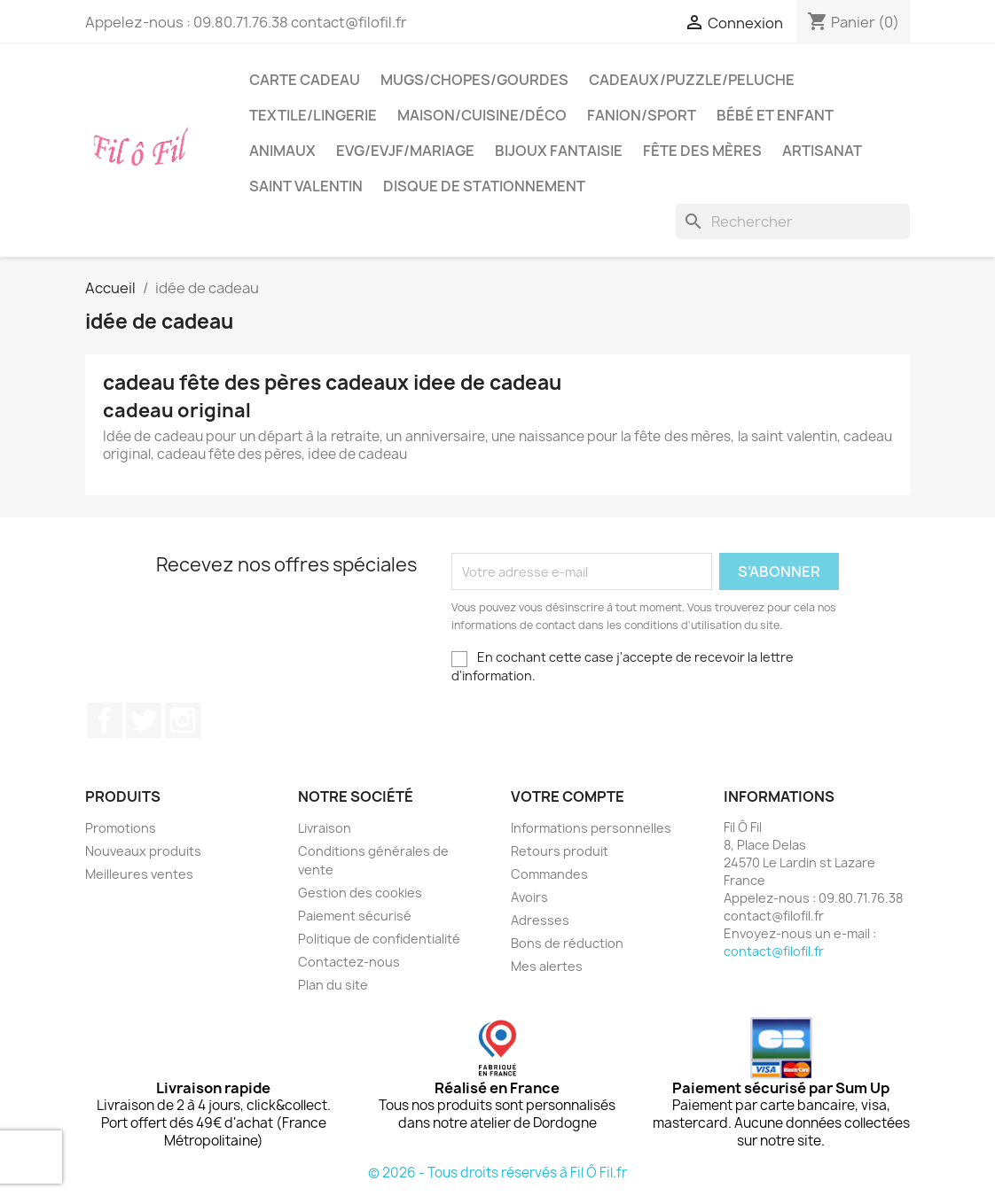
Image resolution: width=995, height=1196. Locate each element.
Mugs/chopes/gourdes (474, 79)
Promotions (120, 827)
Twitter (143, 720)
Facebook (104, 720)
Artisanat (822, 150)
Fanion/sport (641, 115)
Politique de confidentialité (379, 938)
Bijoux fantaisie (559, 150)
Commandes (549, 874)
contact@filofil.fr (774, 951)
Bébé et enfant (775, 115)
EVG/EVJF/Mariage (405, 150)
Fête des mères (702, 150)
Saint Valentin (306, 186)
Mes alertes (547, 966)
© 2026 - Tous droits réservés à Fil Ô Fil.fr (497, 1172)
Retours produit (559, 851)
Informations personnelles (591, 827)
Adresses (540, 920)
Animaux (282, 150)
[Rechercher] (793, 221)
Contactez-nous (349, 961)
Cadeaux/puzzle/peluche (692, 79)
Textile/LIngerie (313, 115)
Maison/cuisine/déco (482, 115)
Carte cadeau (304, 79)
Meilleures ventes (139, 874)
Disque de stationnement (484, 186)
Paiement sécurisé (354, 915)
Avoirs (529, 897)
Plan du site (333, 984)
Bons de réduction (567, 943)
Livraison (324, 827)
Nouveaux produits (143, 851)
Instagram (182, 720)
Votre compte (567, 796)
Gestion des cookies (360, 892)
